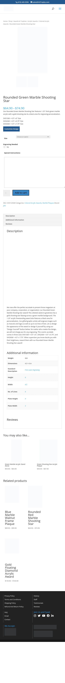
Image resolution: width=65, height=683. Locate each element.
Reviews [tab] (9, 224)
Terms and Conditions (12, 599)
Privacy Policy (9, 596)
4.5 (26, 384)
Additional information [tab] (15, 220)
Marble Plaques (48, 203)
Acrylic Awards (33, 21)
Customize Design (11, 129)
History (36, 596)
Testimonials (38, 603)
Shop (10, 21)
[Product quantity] (6, 193)
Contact (7, 619)
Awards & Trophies (20, 21)
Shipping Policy (10, 603)
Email (6, 616)
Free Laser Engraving (32, 370)
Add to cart (21, 192)
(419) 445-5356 (23, 2)
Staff (35, 599)
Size (5, 138)
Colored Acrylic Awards (33, 203)
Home (5, 21)
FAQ (6, 612)
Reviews (37, 607)
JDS (4, 206)
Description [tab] (10, 216)
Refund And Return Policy (13, 607)
